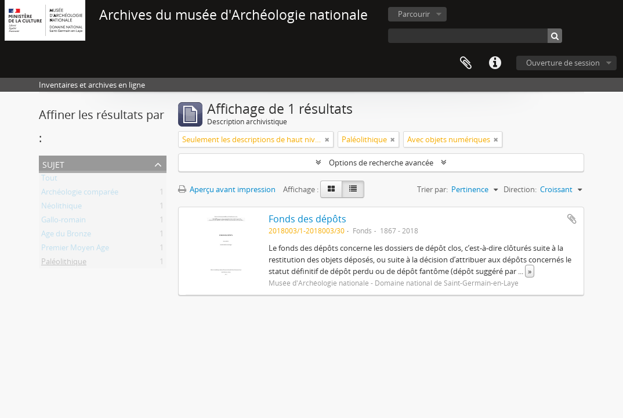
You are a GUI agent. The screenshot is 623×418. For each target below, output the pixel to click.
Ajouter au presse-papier (572, 219)
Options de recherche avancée (381, 162)
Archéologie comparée (79, 194)
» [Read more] (529, 271)
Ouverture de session (563, 62)
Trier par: (432, 189)
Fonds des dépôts (307, 218)
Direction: (520, 189)
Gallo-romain (63, 222)
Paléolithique (63, 263)
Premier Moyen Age (75, 249)
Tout (49, 180)
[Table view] (353, 189)
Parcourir (414, 14)
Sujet (53, 163)
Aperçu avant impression (227, 189)
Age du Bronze (66, 235)
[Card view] (331, 189)
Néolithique (61, 208)
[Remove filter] (327, 139)
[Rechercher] (555, 35)
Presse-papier (465, 63)
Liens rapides (494, 63)
